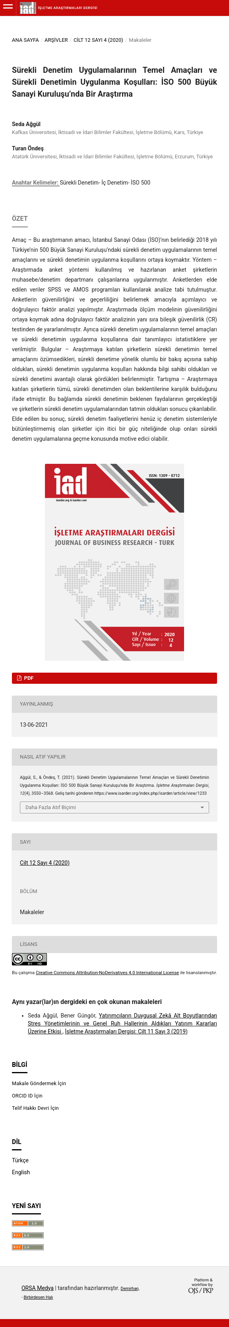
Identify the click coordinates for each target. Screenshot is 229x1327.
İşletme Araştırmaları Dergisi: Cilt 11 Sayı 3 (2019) (126, 1031)
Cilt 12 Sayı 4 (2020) (98, 40)
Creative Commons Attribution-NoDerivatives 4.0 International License (107, 972)
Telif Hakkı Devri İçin (35, 1108)
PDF (28, 678)
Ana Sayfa (25, 40)
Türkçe (20, 1160)
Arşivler (56, 40)
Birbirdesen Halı (38, 1297)
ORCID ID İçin (27, 1096)
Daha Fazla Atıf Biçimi (50, 807)
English (21, 1172)
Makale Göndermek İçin (39, 1083)
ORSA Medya (37, 1288)
